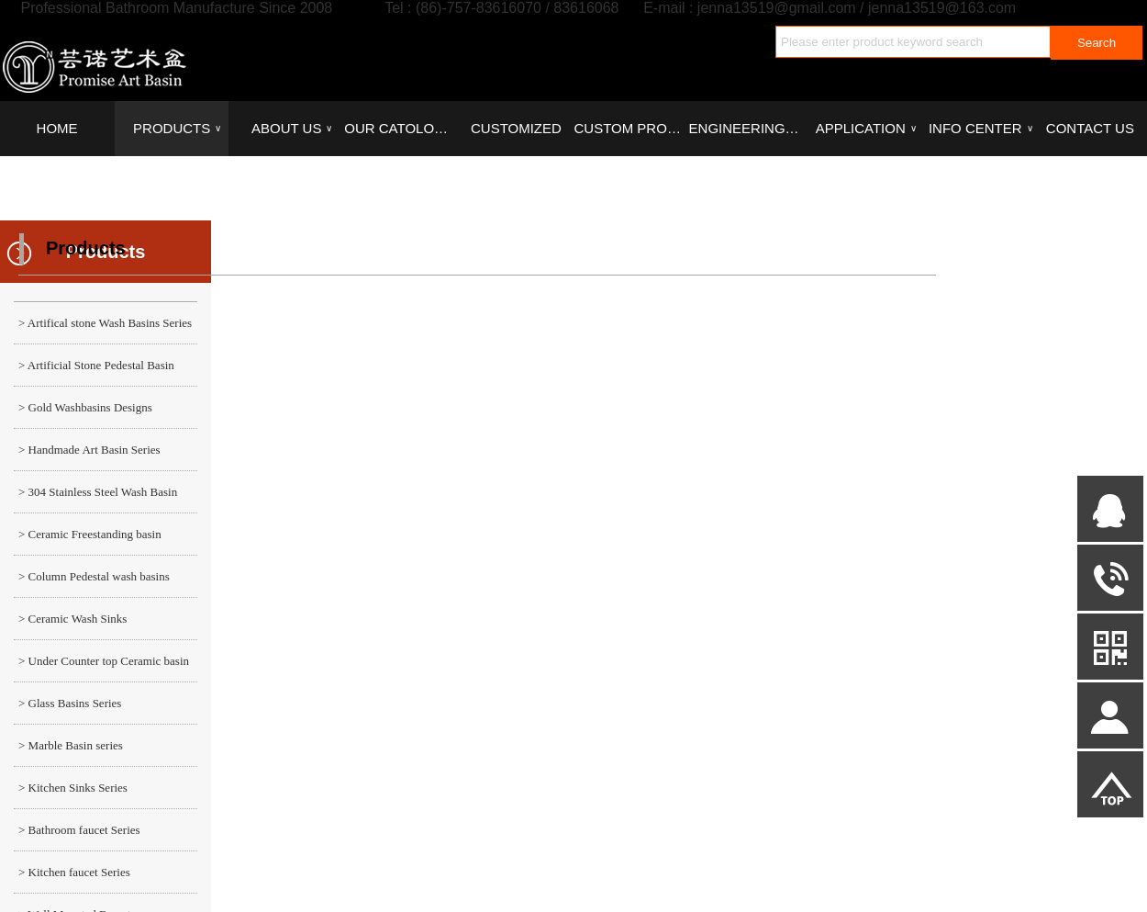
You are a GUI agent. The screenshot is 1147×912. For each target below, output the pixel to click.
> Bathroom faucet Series (79, 830)
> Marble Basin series (70, 745)
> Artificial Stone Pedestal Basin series (94, 372)
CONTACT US (1090, 128)
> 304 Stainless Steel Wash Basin (97, 492)
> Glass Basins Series (69, 703)
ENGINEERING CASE (746, 128)
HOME (57, 128)
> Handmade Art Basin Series (89, 449)
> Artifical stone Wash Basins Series (105, 323)
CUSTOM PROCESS (630, 128)
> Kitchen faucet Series (74, 872)
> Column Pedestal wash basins (94, 576)
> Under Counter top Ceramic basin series (101, 667)
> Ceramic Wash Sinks (72, 618)
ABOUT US (291, 128)
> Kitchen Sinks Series (73, 787)
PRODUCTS (177, 128)
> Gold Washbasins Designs (85, 407)
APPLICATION (866, 128)
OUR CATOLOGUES (401, 128)
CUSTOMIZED (516, 128)
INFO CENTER (980, 128)
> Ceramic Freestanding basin (89, 534)
